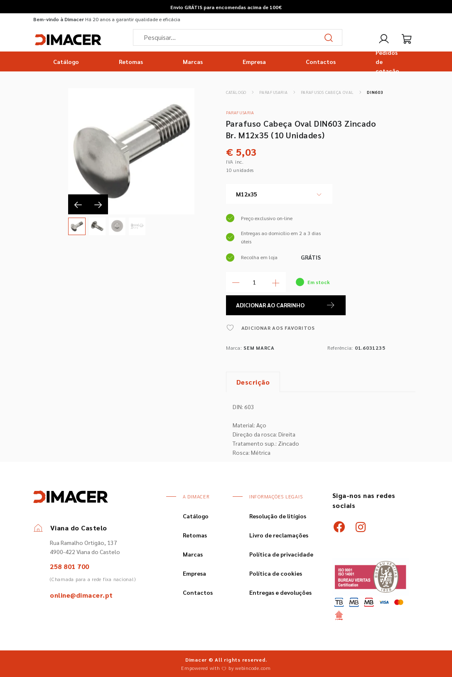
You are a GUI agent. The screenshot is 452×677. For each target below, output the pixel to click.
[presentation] (78, 204)
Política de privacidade (281, 554)
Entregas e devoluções (280, 592)
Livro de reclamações (278, 535)
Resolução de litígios (277, 516)
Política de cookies (275, 573)
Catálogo (66, 61)
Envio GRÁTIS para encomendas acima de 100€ (226, 7)
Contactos (321, 61)
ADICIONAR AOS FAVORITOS (270, 328)
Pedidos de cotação (387, 61)
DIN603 (375, 92)
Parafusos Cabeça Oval (327, 92)
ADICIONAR (286, 305)
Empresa (254, 61)
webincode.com (253, 668)
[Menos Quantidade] (236, 282)
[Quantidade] (256, 282)
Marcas (193, 61)
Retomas (131, 61)
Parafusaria (273, 92)
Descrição (253, 382)
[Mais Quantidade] (276, 282)
